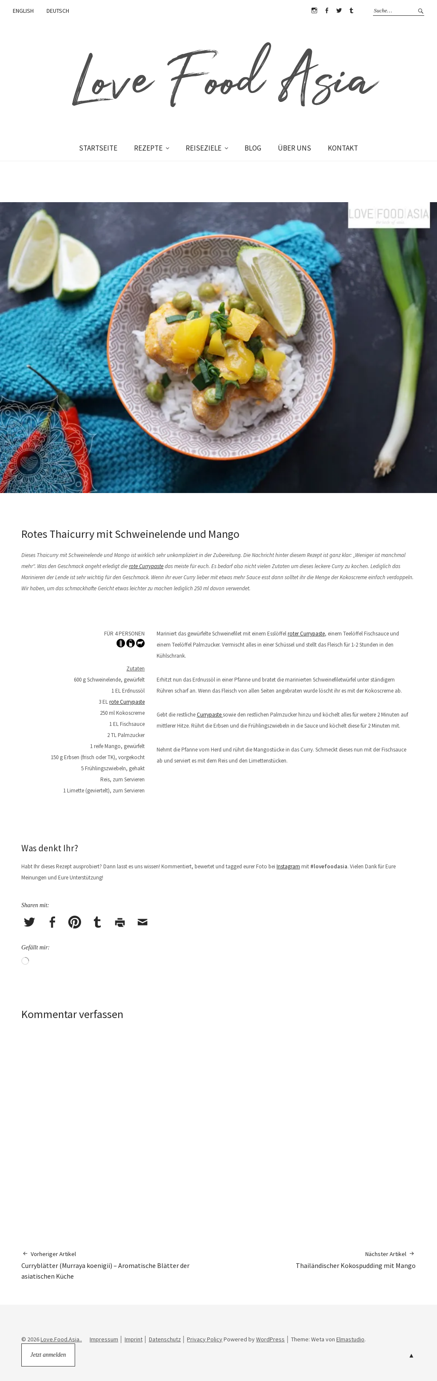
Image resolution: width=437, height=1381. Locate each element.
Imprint (134, 1339)
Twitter (338, 10)
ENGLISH (23, 11)
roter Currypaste (306, 633)
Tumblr (351, 10)
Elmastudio (350, 1339)
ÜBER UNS (294, 148)
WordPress (270, 1339)
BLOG (253, 148)
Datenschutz (165, 1339)
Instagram (314, 10)
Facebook (326, 10)
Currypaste (210, 714)
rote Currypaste (146, 566)
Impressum (104, 1339)
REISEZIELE (203, 148)
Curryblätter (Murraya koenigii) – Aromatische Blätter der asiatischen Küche (119, 1265)
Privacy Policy (204, 1339)
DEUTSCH (58, 11)
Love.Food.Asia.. (61, 1339)
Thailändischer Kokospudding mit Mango (356, 1260)
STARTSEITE (98, 148)
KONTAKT (343, 148)
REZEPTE (148, 148)
